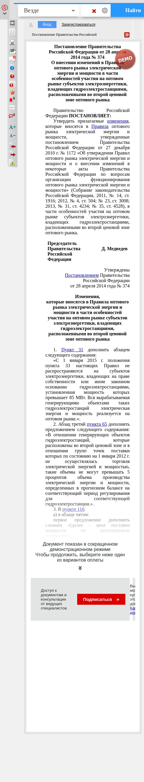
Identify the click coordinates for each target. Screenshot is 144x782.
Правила (100, 126)
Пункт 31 (72, 349)
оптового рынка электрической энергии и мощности (88, 176)
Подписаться (101, 599)
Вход (47, 24)
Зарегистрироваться (78, 24)
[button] (4, 9)
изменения (118, 120)
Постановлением (82, 275)
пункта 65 (97, 424)
